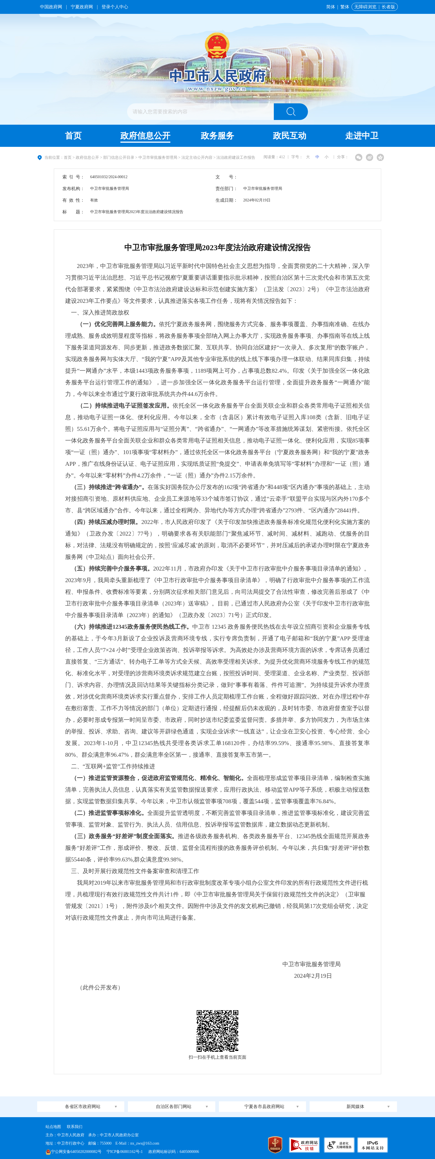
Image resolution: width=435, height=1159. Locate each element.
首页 (73, 135)
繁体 (344, 6)
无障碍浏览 (365, 6)
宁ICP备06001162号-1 (125, 1152)
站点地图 (53, 1127)
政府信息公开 (145, 135)
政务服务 (217, 135)
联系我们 (74, 1127)
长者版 (388, 6)
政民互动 (289, 135)
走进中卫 (361, 135)
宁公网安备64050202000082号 (73, 1152)
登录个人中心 (115, 6)
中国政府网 (51, 6)
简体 (330, 6)
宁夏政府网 (82, 6)
